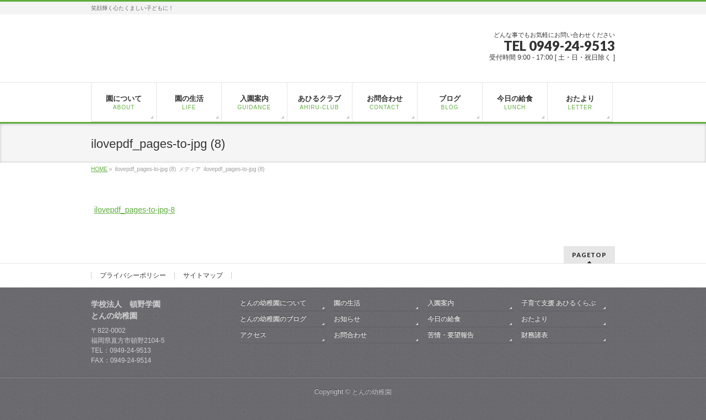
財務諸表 (534, 335)
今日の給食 (444, 319)
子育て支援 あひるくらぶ (558, 303)
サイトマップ (203, 275)
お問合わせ (350, 335)
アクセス (253, 335)
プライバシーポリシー (133, 275)
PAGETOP (589, 254)
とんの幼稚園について (273, 303)
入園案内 (440, 303)
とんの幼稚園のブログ (273, 319)
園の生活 (347, 303)
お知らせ (347, 319)
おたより (534, 319)
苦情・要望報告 (450, 335)
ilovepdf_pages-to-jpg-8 (134, 209)
